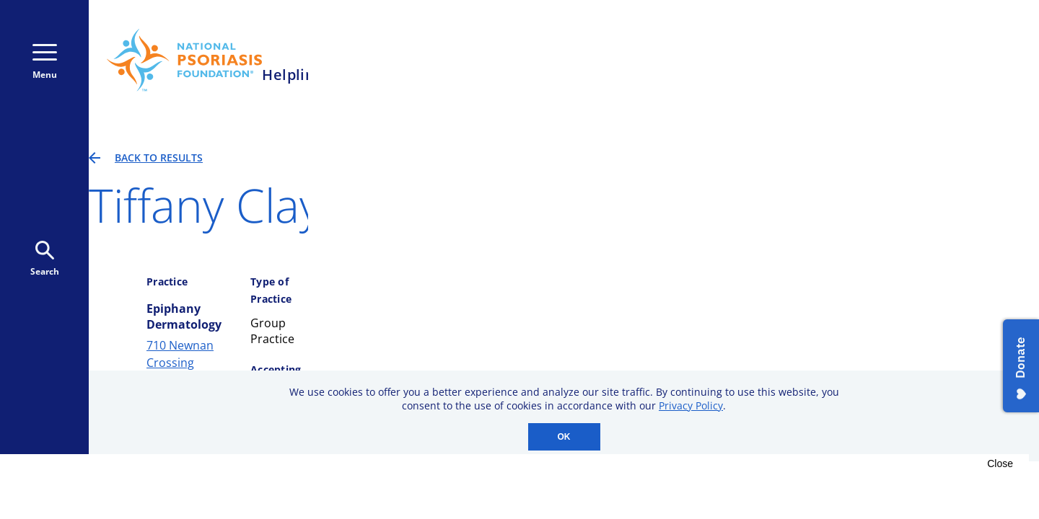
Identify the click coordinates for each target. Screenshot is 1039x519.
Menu (44, 62)
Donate (922, 60)
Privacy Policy (691, 405)
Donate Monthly (802, 60)
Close (1000, 463)
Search (44, 259)
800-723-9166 (658, 60)
